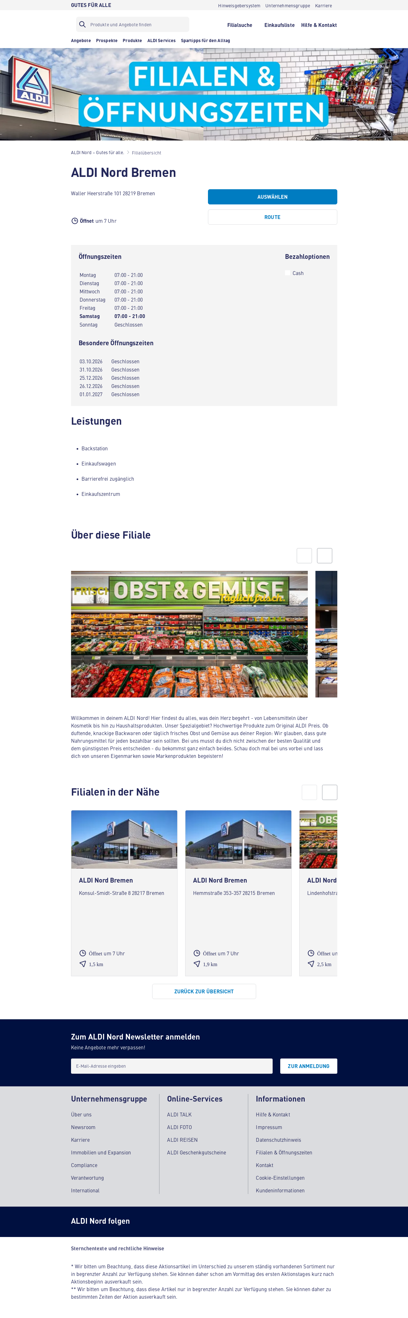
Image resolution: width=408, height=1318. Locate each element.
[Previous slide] (304, 555)
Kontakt (264, 1164)
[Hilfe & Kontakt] (319, 24)
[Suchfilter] (132, 24)
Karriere (80, 1139)
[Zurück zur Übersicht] (204, 991)
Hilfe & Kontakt (273, 1114)
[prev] (309, 792)
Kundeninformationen (280, 1190)
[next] (329, 792)
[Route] (272, 217)
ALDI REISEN (182, 1139)
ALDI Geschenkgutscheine (196, 1152)
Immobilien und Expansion (101, 1152)
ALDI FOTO (179, 1126)
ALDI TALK (179, 1114)
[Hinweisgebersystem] (239, 5)
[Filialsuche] (240, 24)
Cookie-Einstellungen (280, 1177)
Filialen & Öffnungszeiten (284, 1152)
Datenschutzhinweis (278, 1139)
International (85, 1190)
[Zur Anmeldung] (308, 1066)
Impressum (269, 1126)
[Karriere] (323, 5)
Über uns (81, 1114)
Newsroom (83, 1126)
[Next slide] (324, 555)
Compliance (84, 1164)
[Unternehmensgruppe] (287, 5)
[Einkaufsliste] (279, 24)
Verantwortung (87, 1177)
